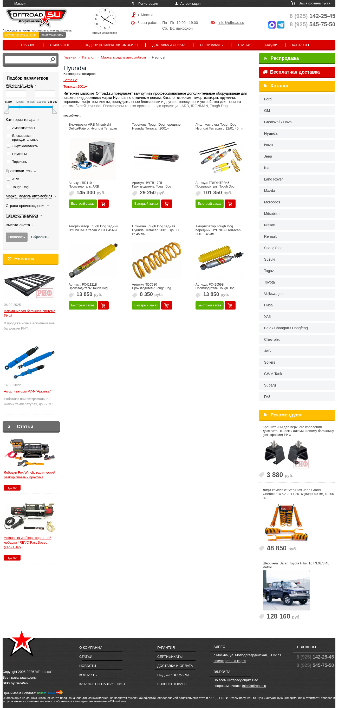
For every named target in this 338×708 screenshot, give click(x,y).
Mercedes (272, 202)
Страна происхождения (25, 206)
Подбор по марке (173, 675)
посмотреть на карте (229, 661)
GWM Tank (273, 374)
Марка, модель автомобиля (29, 196)
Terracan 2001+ (75, 86)
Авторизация (190, 3)
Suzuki (269, 259)
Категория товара (20, 120)
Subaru (270, 385)
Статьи (244, 45)
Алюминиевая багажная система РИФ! (29, 313)
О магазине (60, 45)
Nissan (269, 225)
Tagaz (269, 271)
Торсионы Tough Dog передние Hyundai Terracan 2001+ (156, 126)
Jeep (268, 156)
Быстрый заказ (82, 203)
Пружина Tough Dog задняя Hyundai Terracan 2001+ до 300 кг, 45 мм (156, 230)
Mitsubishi (272, 213)
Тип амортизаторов (22, 215)
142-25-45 (312, 16)
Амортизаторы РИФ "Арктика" (27, 391)
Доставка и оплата (168, 45)
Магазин (20, 3)
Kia (266, 168)
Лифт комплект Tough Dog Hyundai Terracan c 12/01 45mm (220, 126)
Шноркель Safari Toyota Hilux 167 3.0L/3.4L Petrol (296, 565)
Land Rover (273, 179)
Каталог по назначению (20, 34)
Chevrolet (272, 339)
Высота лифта (18, 225)
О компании (90, 647)
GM (267, 110)
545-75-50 (312, 24)
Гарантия (166, 647)
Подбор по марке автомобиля (111, 45)
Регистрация (148, 3)
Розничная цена (19, 85)
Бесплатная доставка (291, 72)
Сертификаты (212, 45)
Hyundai (271, 133)
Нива (268, 305)
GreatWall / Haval (278, 122)
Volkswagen (274, 294)
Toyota (269, 282)
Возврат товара (172, 684)
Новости (24, 258)
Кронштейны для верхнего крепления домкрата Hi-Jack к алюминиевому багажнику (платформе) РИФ (298, 431)
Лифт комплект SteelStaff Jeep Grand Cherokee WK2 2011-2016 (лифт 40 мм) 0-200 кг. (298, 494)
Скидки (271, 45)
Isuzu (268, 145)
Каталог (280, 85)
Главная (28, 45)
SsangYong (273, 248)
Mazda (269, 191)
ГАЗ (267, 397)
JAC (267, 351)
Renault (270, 236)
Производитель (19, 171)
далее (12, 488)
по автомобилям (52, 34)
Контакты (300, 45)
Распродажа (281, 58)
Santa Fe (70, 80)
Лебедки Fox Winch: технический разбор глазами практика (29, 475)
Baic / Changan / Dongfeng (286, 328)
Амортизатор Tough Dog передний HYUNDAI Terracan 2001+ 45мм (218, 230)
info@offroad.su (231, 23)
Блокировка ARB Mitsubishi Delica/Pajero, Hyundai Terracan (93, 126)
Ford (268, 99)
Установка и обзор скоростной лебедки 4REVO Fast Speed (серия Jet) (27, 542)
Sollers (269, 362)
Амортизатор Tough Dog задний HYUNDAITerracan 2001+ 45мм (93, 228)
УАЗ (267, 316)
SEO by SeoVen (15, 683)
